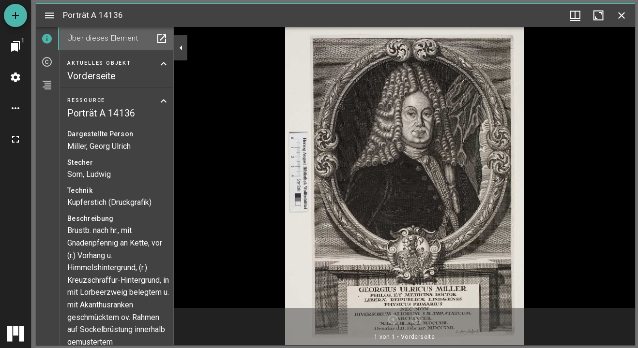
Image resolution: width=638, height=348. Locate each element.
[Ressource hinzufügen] (15, 15)
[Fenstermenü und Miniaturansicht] (575, 15)
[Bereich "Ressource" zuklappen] (163, 101)
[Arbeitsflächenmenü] (15, 77)
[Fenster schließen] (621, 15)
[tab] (47, 38)
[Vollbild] (15, 139)
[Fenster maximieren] (598, 15)
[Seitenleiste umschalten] (49, 15)
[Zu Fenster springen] (15, 46)
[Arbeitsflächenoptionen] (15, 108)
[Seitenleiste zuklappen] (181, 48)
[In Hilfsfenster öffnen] (161, 38)
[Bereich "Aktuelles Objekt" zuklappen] (163, 64)
